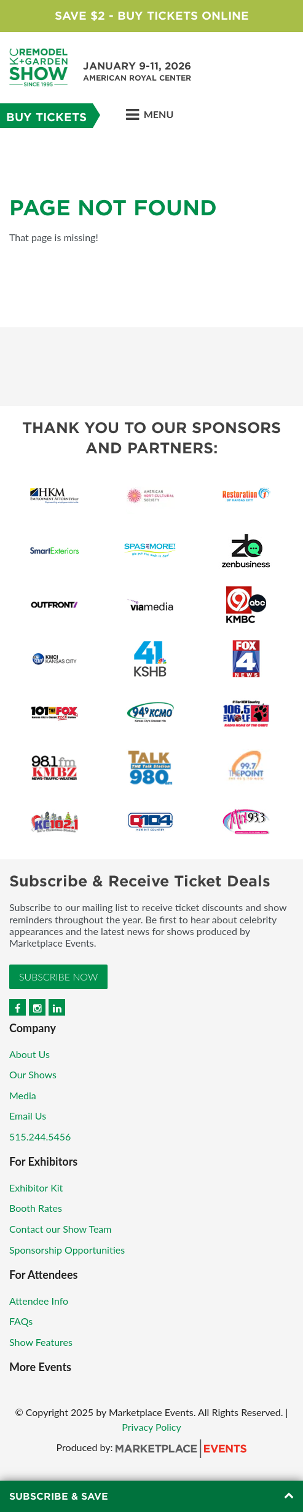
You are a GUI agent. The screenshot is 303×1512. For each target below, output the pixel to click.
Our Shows (33, 1074)
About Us (29, 1054)
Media (22, 1095)
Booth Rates (35, 1208)
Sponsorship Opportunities (67, 1249)
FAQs (21, 1321)
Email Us (27, 1115)
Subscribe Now (58, 976)
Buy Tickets (46, 117)
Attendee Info (38, 1301)
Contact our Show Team (60, 1229)
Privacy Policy (151, 1427)
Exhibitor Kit (36, 1187)
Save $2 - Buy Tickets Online (152, 15)
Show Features (41, 1342)
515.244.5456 (40, 1136)
